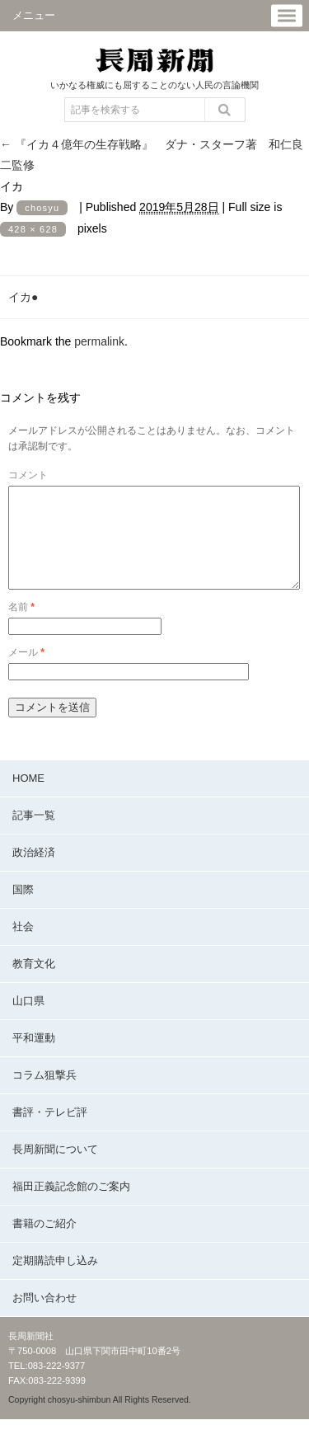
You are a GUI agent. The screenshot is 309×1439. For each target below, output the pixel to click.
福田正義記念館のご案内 (71, 1206)
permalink (99, 341)
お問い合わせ (44, 1317)
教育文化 (33, 983)
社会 (23, 946)
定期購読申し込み (55, 1280)
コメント (28, 475)
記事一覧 (33, 835)
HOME (28, 798)
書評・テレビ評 (49, 1132)
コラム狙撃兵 (44, 1095)
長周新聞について (55, 1169)
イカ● (23, 296)
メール (26, 672)
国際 (23, 909)
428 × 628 (33, 229)
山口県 (28, 1020)
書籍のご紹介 (44, 1243)
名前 (21, 627)
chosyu (42, 208)
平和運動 (33, 1057)
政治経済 (33, 872)
